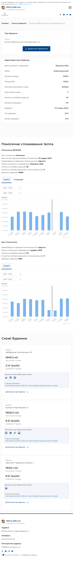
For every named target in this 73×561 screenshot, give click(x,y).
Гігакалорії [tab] (18, 180)
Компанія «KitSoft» (12, 555)
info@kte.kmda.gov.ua (10, 547)
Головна (5, 23)
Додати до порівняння (38, 49)
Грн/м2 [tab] (6, 180)
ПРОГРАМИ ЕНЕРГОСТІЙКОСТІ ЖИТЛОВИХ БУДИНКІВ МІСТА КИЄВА (31, 386)
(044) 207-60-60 (8, 539)
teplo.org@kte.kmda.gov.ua (23, 4)
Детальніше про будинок (17, 392)
